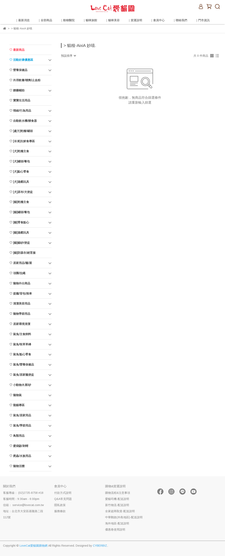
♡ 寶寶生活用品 (19, 100)
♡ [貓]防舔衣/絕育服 (22, 252)
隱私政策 (60, 505)
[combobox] (68, 55)
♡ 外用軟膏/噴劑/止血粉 (24, 80)
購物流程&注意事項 (117, 492)
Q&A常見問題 (63, 499)
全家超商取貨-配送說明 (120, 511)
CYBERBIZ (100, 545)
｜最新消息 (22, 20)
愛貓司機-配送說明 (117, 499)
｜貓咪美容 (112, 20)
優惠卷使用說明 (115, 529)
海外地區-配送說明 (117, 523)
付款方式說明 (62, 492)
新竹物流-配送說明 (117, 505)
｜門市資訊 (202, 20)
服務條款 (60, 511)
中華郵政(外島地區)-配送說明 (124, 517)
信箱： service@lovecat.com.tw (23, 505)
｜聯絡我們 (180, 20)
